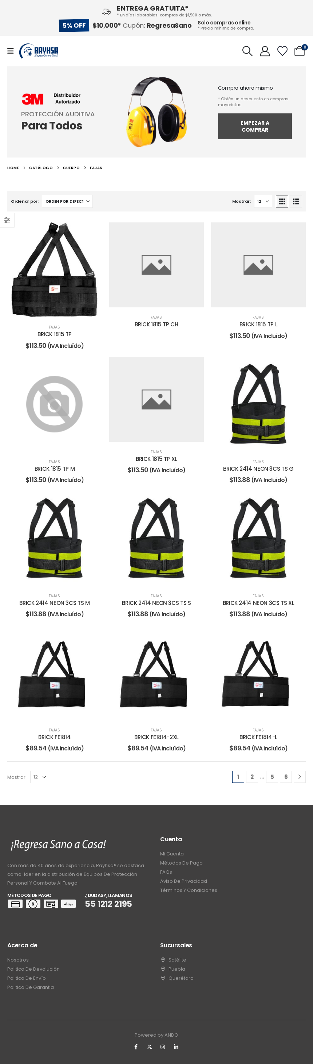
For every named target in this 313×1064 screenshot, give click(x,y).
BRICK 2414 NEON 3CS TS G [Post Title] (258, 469)
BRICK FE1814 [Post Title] (54, 737)
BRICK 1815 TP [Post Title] (54, 334)
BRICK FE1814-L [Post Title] (258, 737)
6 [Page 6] (286, 777)
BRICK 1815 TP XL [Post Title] (156, 459)
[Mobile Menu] (13, 51)
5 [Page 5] (272, 777)
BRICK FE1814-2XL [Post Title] (156, 737)
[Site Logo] (39, 51)
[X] (149, 1047)
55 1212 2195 (108, 904)
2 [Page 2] (252, 777)
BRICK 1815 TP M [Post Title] (55, 469)
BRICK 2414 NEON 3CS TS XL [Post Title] (258, 603)
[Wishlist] (282, 51)
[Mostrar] (263, 201)
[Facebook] (136, 1047)
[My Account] (265, 51)
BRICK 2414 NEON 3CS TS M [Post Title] (54, 603)
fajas (54, 327)
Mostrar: (241, 201)
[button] (248, 51)
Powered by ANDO (156, 1035)
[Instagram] (163, 1047)
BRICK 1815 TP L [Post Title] (258, 324)
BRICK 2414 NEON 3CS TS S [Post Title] (156, 603)
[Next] (300, 777)
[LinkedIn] (176, 1047)
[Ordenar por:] (67, 201)
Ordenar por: (25, 201)
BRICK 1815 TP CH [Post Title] (156, 324)
